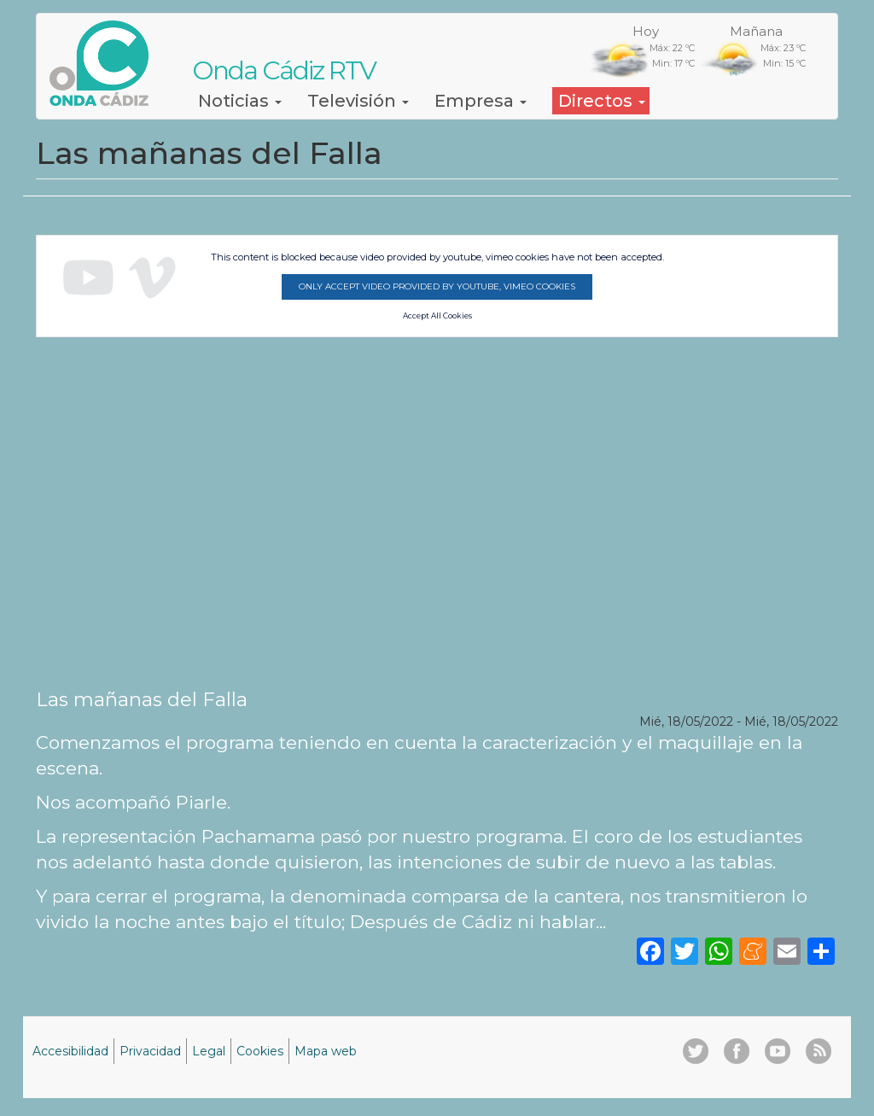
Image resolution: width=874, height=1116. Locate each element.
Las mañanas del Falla (142, 699)
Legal (208, 1051)
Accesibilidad (70, 1051)
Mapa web (325, 1051)
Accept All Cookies (437, 316)
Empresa (480, 101)
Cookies (259, 1051)
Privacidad (150, 1051)
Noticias (240, 101)
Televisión (358, 101)
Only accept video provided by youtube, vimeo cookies (437, 286)
